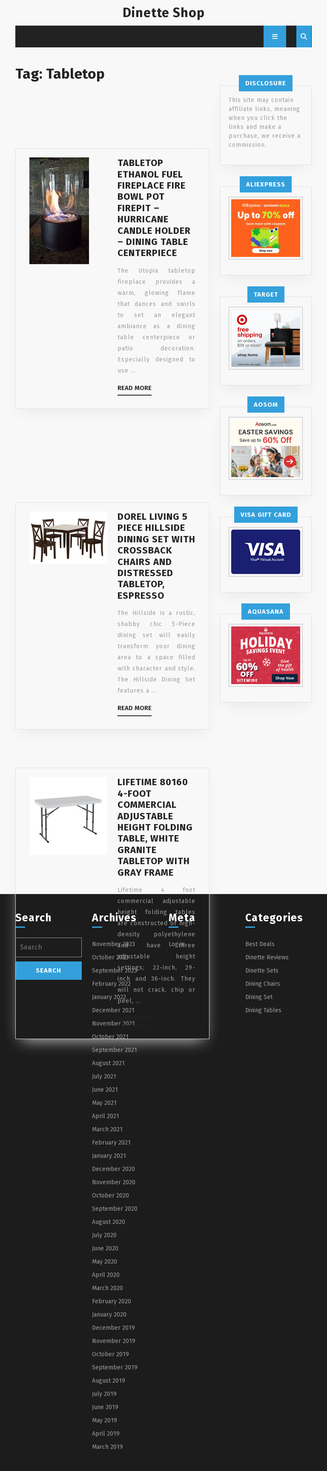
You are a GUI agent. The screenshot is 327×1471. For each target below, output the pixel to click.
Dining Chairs (262, 983)
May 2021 (104, 1103)
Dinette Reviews (267, 957)
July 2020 (104, 1235)
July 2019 (104, 1394)
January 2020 (109, 1314)
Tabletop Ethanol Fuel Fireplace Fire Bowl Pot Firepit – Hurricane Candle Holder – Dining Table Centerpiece (154, 234)
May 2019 (104, 1420)
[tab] (275, 36)
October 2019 (110, 1354)
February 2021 (111, 1142)
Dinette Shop (164, 12)
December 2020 (113, 1169)
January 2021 (109, 1155)
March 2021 (107, 1129)
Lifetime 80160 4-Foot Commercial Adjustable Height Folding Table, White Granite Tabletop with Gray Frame (155, 872)
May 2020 (104, 1261)
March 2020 (107, 1288)
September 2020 (115, 1208)
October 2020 (110, 1195)
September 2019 (115, 1367)
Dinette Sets (261, 970)
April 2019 (106, 1433)
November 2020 (113, 1182)
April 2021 (105, 1116)
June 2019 (105, 1407)
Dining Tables (263, 1010)
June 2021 (105, 1089)
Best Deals (260, 944)
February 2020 (111, 1301)
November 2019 (113, 1341)
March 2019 (107, 1447)
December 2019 (113, 1327)
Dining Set (258, 997)
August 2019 (108, 1380)
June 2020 (105, 1248)
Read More (135, 415)
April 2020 (106, 1275)
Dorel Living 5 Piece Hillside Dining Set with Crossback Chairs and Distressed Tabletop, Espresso (156, 594)
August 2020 (108, 1222)
